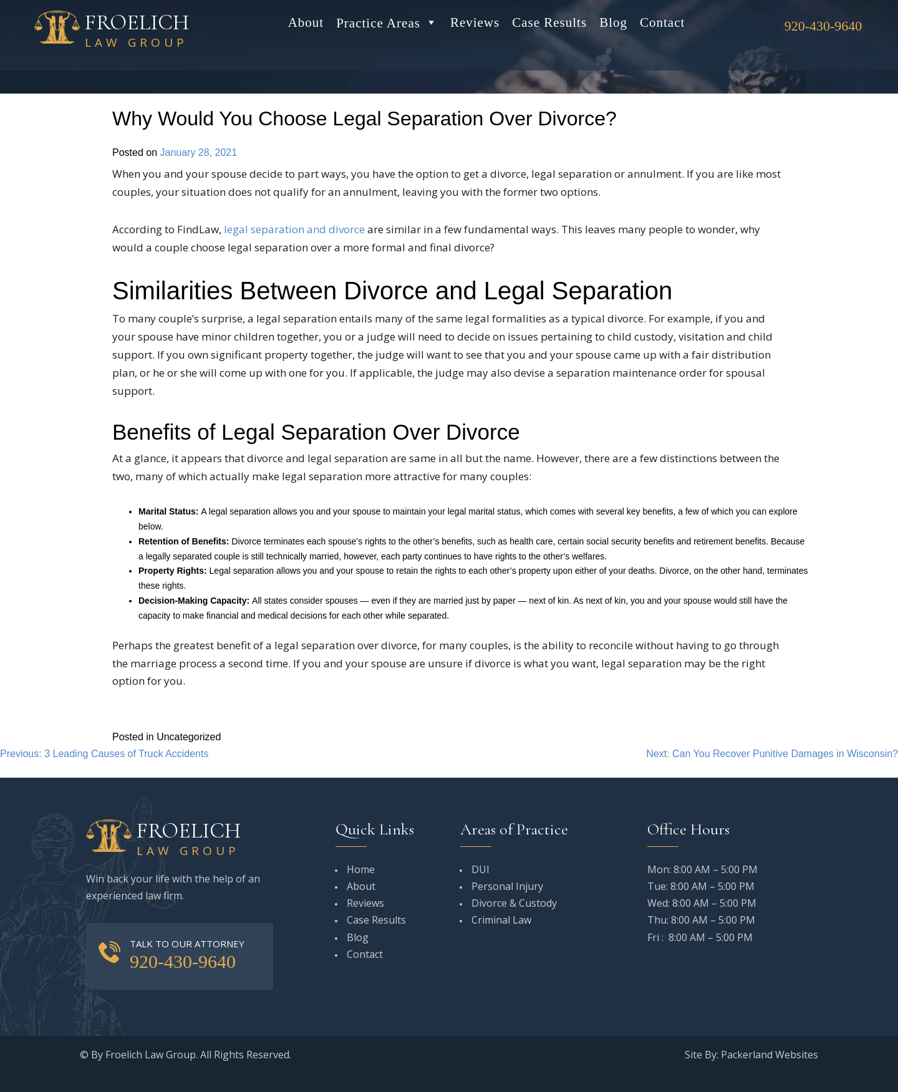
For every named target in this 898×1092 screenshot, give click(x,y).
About (306, 22)
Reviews (475, 22)
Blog (613, 22)
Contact (662, 22)
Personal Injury (507, 886)
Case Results (549, 22)
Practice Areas (387, 22)
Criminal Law (501, 920)
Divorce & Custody (514, 903)
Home (361, 869)
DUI (480, 869)
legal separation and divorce (294, 229)
